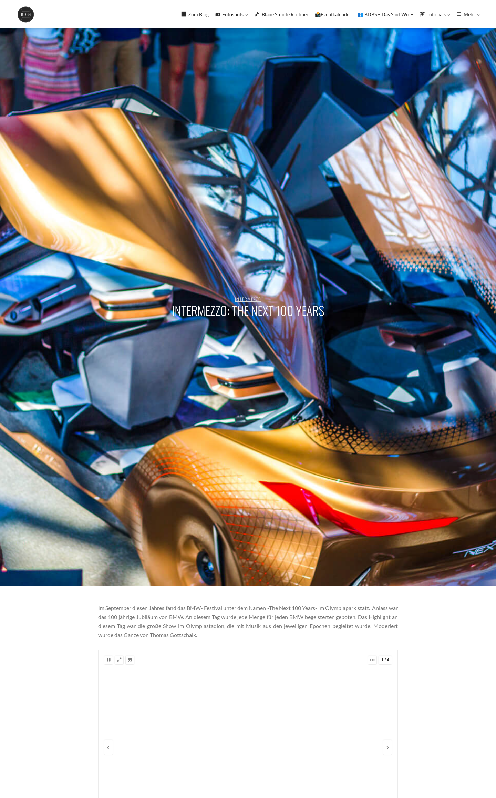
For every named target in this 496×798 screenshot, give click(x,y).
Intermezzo (248, 299)
